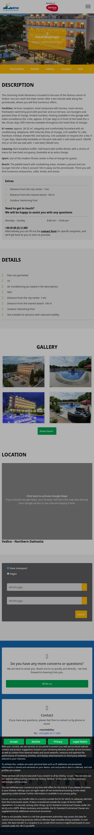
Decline (36, 741)
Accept (14, 741)
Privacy (58, 741)
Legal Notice (80, 741)
